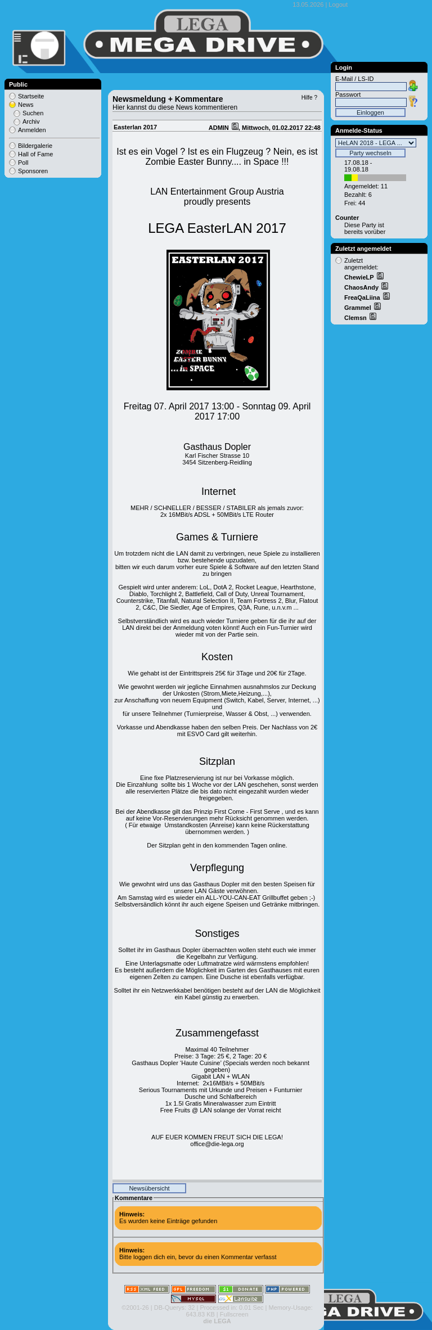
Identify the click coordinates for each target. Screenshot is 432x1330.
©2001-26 (135, 1307)
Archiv (31, 121)
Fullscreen (234, 1314)
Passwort (348, 94)
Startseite (31, 96)
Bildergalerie (35, 145)
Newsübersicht (149, 1188)
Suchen (32, 113)
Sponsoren (33, 171)
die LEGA (217, 1321)
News (26, 104)
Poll (23, 162)
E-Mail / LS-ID (354, 78)
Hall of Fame (35, 154)
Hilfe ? (309, 97)
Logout (338, 4)
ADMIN (220, 127)
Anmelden (32, 130)
